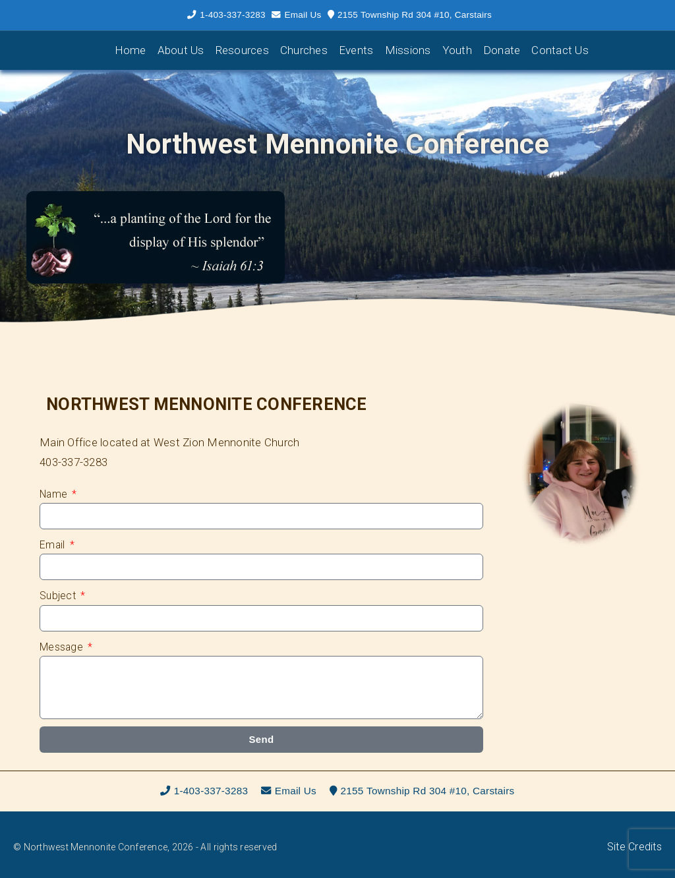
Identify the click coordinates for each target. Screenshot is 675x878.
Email (54, 545)
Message (63, 647)
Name (55, 494)
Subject (59, 595)
